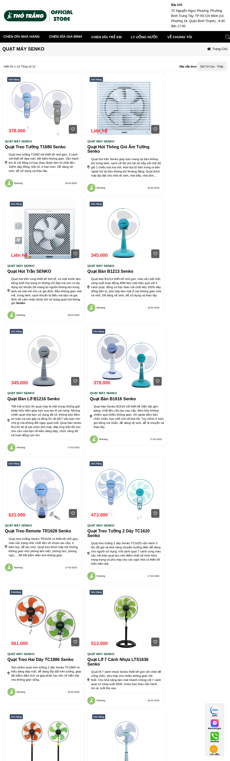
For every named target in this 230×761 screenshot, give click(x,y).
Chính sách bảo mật (65, 752)
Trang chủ (220, 49)
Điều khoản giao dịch (21, 738)
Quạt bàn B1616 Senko (180, 275)
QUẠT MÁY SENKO (18, 141)
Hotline (214, 741)
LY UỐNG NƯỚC (144, 37)
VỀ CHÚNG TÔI (59, 725)
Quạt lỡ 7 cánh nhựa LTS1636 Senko (35, 542)
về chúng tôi (179, 37)
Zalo (214, 715)
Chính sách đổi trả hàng (113, 745)
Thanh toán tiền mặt (155, 738)
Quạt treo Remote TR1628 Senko (38, 412)
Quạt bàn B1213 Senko (28, 275)
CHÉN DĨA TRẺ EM (106, 37)
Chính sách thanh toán (112, 732)
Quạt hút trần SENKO (179, 147)
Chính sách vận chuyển (113, 738)
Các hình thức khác (155, 745)
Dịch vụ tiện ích (17, 745)
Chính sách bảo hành (111, 752)
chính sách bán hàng (111, 725)
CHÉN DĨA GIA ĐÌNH (65, 36)
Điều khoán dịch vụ (19, 725)
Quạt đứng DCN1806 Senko (108, 540)
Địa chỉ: (177, 5)
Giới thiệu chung (63, 732)
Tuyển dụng (60, 738)
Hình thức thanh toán (157, 725)
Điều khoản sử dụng (21, 732)
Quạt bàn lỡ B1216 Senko (107, 275)
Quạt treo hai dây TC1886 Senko (190, 412)
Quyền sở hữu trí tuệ (21, 752)
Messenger (214, 728)
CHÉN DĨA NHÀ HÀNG (22, 36)
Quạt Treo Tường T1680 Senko (35, 147)
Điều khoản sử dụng (66, 745)
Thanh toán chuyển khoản (159, 732)
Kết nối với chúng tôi (201, 725)
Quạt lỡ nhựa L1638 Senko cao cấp (189, 542)
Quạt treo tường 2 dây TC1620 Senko (112, 414)
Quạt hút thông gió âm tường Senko (112, 149)
